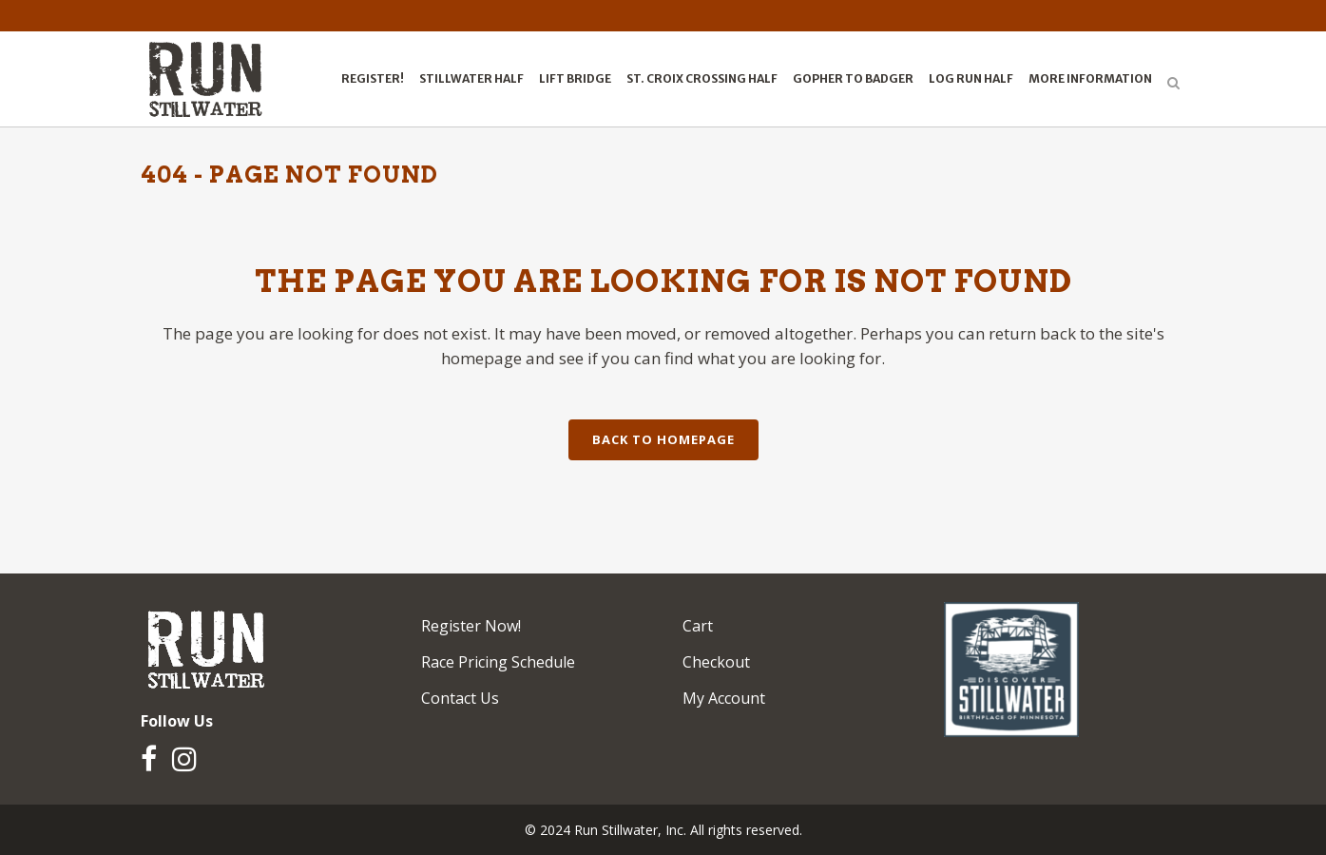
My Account (723, 698)
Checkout (716, 661)
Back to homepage (663, 439)
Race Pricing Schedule (498, 661)
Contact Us (460, 698)
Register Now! (471, 625)
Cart (697, 625)
